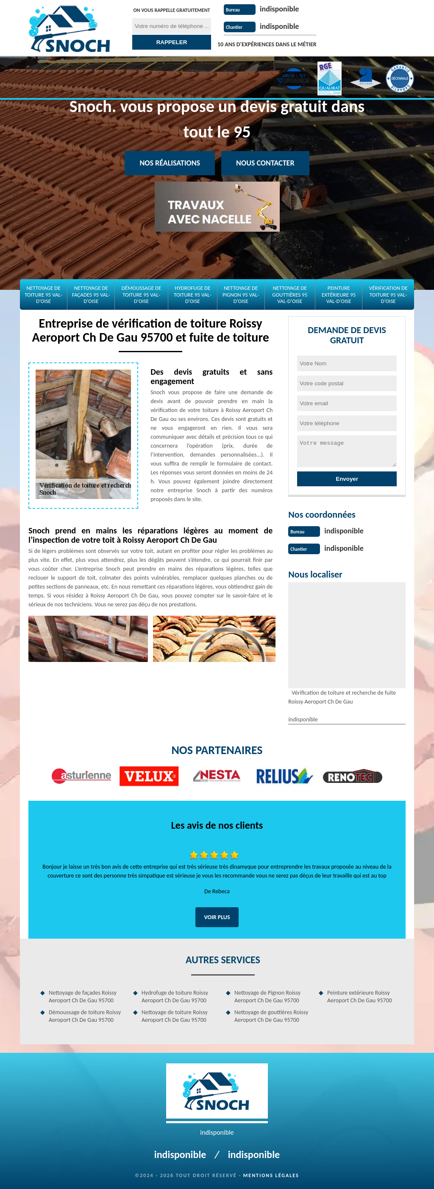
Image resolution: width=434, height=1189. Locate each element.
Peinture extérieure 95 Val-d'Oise (339, 294)
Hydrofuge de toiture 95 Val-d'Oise (192, 294)
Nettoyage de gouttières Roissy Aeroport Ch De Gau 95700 (271, 1015)
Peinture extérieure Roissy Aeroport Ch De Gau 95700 (359, 995)
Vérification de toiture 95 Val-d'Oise (388, 294)
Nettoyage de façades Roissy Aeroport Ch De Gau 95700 (83, 995)
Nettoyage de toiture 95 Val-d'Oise (43, 294)
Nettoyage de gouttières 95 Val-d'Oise (289, 294)
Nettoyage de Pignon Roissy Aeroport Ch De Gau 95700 (267, 995)
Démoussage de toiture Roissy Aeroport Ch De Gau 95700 (85, 1015)
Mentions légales (271, 1175)
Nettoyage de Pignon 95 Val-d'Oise (241, 294)
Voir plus (217, 916)
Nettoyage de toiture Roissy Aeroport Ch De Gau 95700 (175, 1015)
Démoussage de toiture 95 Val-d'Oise (141, 294)
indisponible (281, 8)
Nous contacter (265, 163)
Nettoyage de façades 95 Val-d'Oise (91, 294)
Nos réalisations (169, 163)
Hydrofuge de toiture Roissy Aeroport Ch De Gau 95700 (175, 995)
